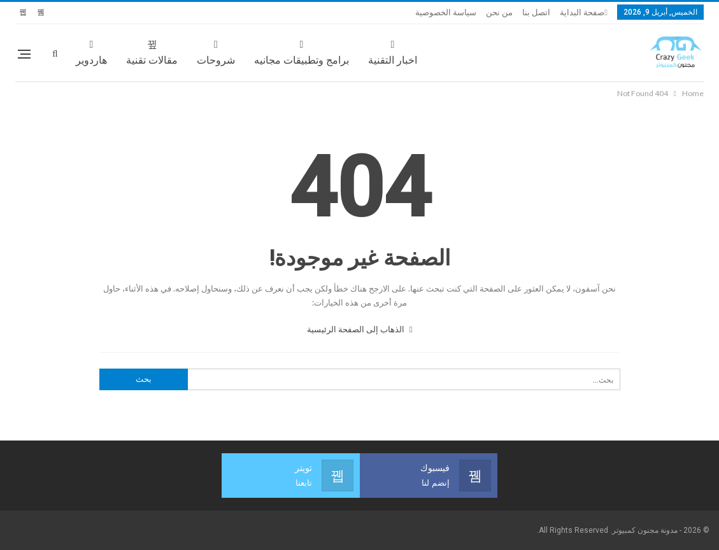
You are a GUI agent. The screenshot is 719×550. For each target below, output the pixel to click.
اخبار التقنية (393, 52)
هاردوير (91, 52)
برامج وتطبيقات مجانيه (302, 52)
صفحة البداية (582, 12)
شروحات (216, 52)
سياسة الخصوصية (445, 12)
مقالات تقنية (152, 52)
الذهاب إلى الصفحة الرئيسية (360, 329)
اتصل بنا (536, 12)
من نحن (499, 12)
